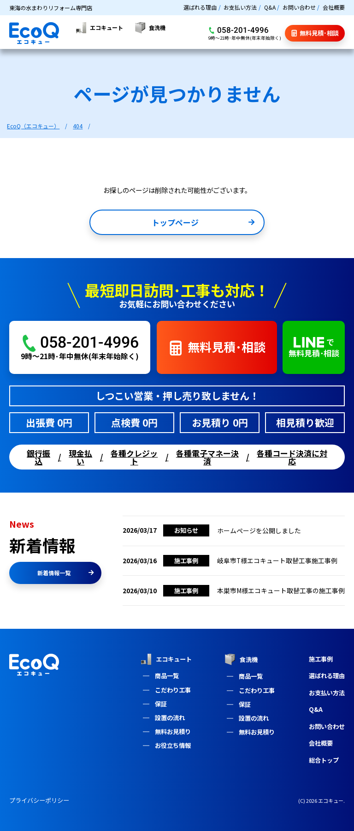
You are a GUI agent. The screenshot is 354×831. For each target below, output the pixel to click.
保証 (161, 703)
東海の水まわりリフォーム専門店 (50, 8)
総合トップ (324, 760)
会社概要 (334, 7)
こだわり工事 (173, 690)
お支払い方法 (240, 7)
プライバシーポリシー (39, 800)
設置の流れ (170, 717)
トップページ (203, 223)
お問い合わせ (299, 7)
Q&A (270, 7)
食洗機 (241, 659)
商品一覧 (167, 675)
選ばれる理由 (200, 7)
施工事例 (321, 659)
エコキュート (166, 659)
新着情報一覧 (65, 573)
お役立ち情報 (173, 745)
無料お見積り (173, 731)
